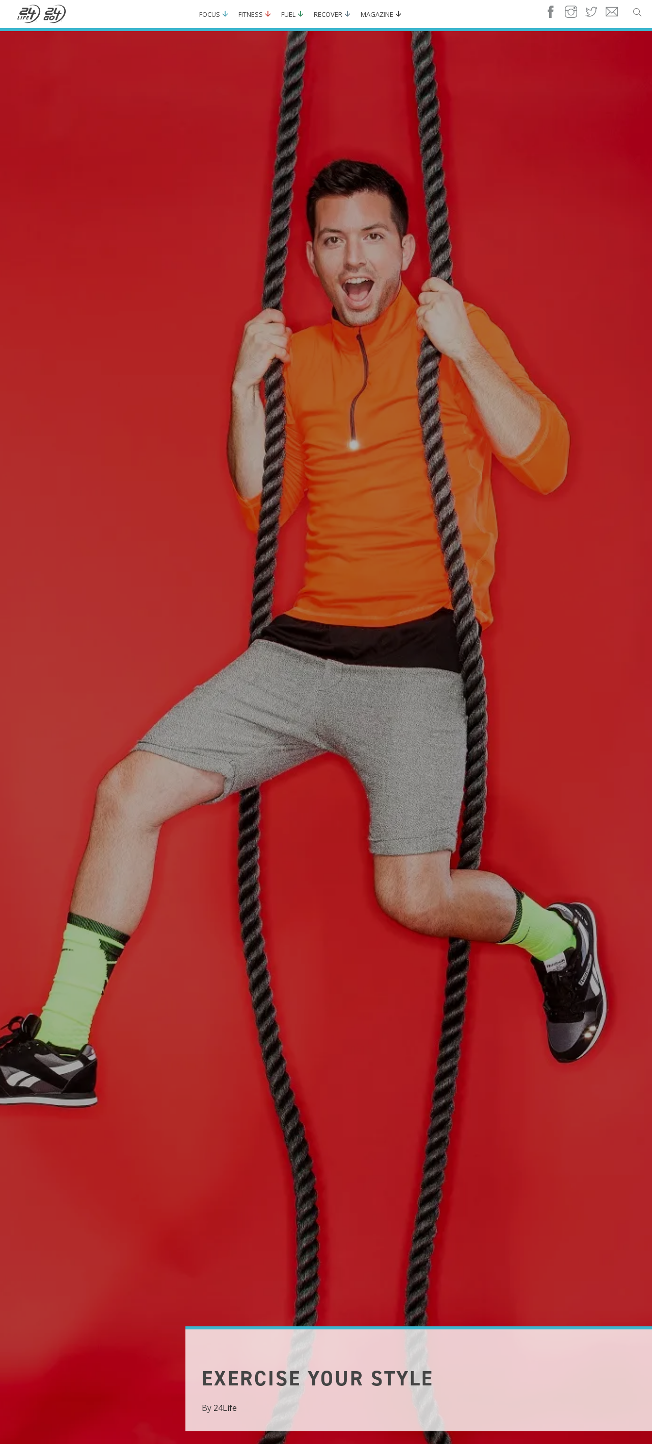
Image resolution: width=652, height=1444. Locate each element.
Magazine (377, 14)
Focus (209, 14)
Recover (328, 14)
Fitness (250, 14)
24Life (225, 1407)
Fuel (288, 14)
